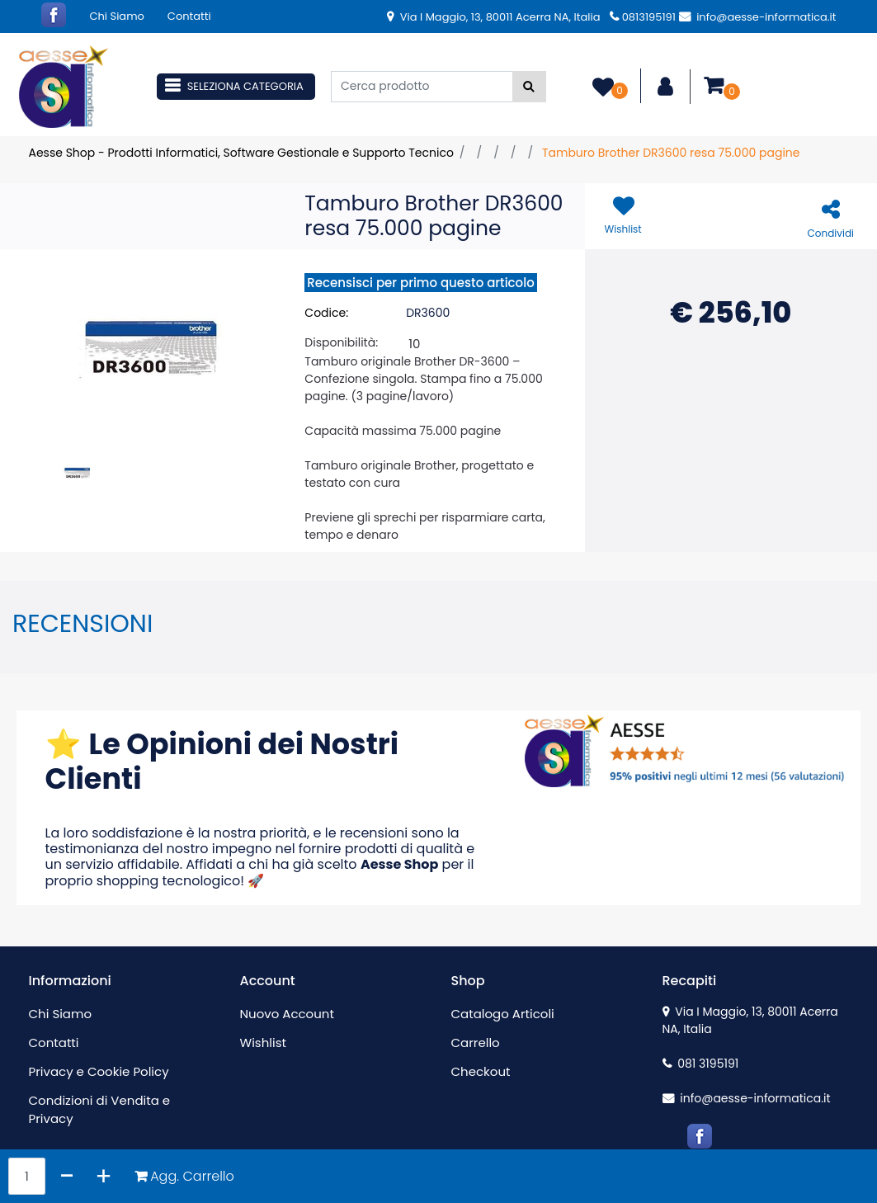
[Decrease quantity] (67, 1176)
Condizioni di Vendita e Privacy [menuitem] (100, 1110)
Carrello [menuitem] (475, 1042)
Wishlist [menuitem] (263, 1042)
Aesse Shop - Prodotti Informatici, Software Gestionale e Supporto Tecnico (241, 152)
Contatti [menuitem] (189, 16)
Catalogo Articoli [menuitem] (502, 1013)
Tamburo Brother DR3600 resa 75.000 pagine (671, 152)
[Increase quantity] (103, 1176)
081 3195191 (700, 1063)
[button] (529, 86)
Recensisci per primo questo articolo (420, 282)
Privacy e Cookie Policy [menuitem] (99, 1071)
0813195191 (643, 17)
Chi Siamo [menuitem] (117, 16)
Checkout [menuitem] (481, 1071)
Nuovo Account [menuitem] (287, 1013)
